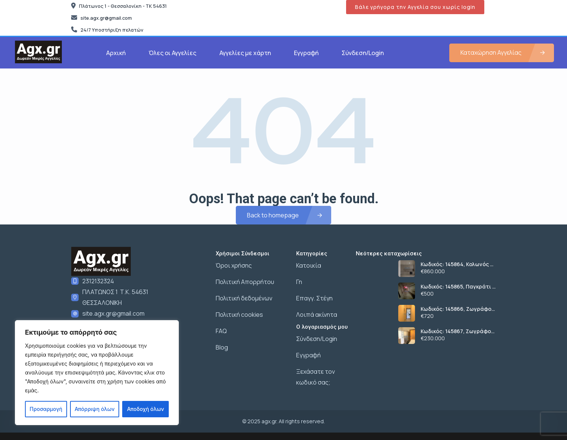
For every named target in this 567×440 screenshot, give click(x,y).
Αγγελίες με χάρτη (245, 53)
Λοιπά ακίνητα (316, 314)
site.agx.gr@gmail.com (113, 313)
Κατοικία (308, 265)
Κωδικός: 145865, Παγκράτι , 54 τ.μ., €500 (457, 286)
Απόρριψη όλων (94, 409)
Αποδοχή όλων (145, 409)
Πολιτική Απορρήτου (245, 282)
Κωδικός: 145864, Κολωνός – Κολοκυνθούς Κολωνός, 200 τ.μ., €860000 (457, 264)
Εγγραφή (306, 53)
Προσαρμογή (46, 409)
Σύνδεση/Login (363, 53)
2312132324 (98, 281)
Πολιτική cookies (239, 314)
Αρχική (116, 53)
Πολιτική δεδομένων (244, 298)
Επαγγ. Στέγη (314, 298)
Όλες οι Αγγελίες (172, 53)
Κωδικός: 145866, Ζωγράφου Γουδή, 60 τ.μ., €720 (458, 309)
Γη (299, 282)
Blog (222, 347)
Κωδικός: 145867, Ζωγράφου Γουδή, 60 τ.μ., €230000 (457, 331)
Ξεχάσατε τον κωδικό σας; (315, 376)
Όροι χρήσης (234, 265)
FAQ (221, 331)
